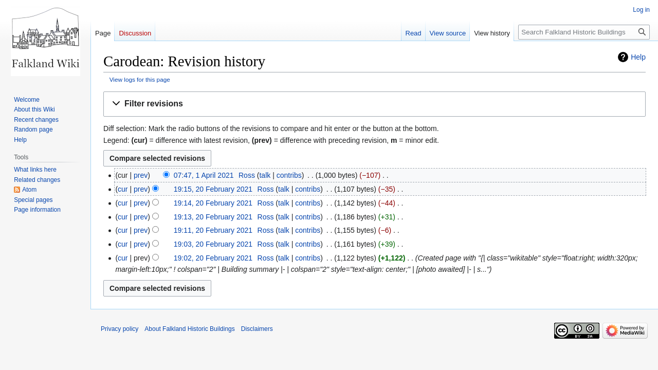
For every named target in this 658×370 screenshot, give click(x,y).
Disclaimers (257, 328)
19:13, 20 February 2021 (213, 217)
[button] (374, 104)
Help (638, 57)
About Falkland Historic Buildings (189, 328)
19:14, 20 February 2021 (213, 203)
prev (141, 175)
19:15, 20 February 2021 (213, 189)
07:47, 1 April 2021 (204, 175)
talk (264, 175)
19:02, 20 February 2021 (213, 258)
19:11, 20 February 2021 (213, 230)
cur (122, 189)
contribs (289, 175)
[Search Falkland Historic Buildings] (584, 32)
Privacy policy (119, 328)
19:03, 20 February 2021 (213, 244)
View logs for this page (139, 79)
